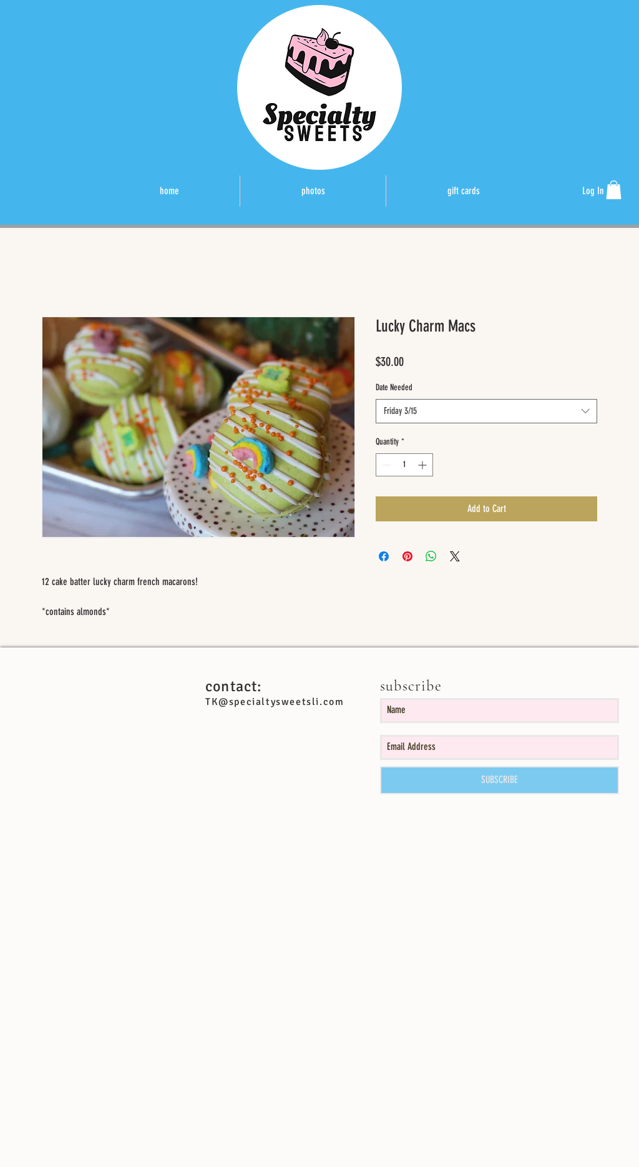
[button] (614, 189)
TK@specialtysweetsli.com (274, 702)
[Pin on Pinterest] (407, 556)
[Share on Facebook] (383, 556)
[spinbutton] (404, 465)
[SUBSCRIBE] (499, 780)
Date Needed (394, 387)
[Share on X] (454, 556)
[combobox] (486, 411)
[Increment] (423, 465)
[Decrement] (385, 465)
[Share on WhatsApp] (431, 556)
